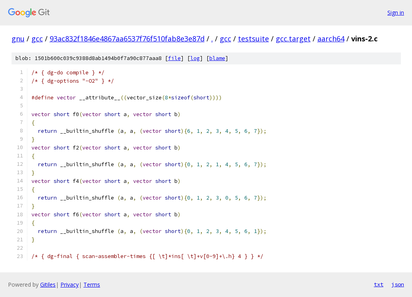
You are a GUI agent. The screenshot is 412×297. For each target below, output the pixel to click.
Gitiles (48, 284)
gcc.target (293, 38)
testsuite (253, 38)
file (174, 58)
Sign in (395, 12)
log (195, 58)
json (397, 284)
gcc (37, 38)
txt (378, 284)
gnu (18, 38)
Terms (91, 284)
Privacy (69, 284)
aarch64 (330, 38)
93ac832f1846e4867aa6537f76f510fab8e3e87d (127, 38)
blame (217, 58)
